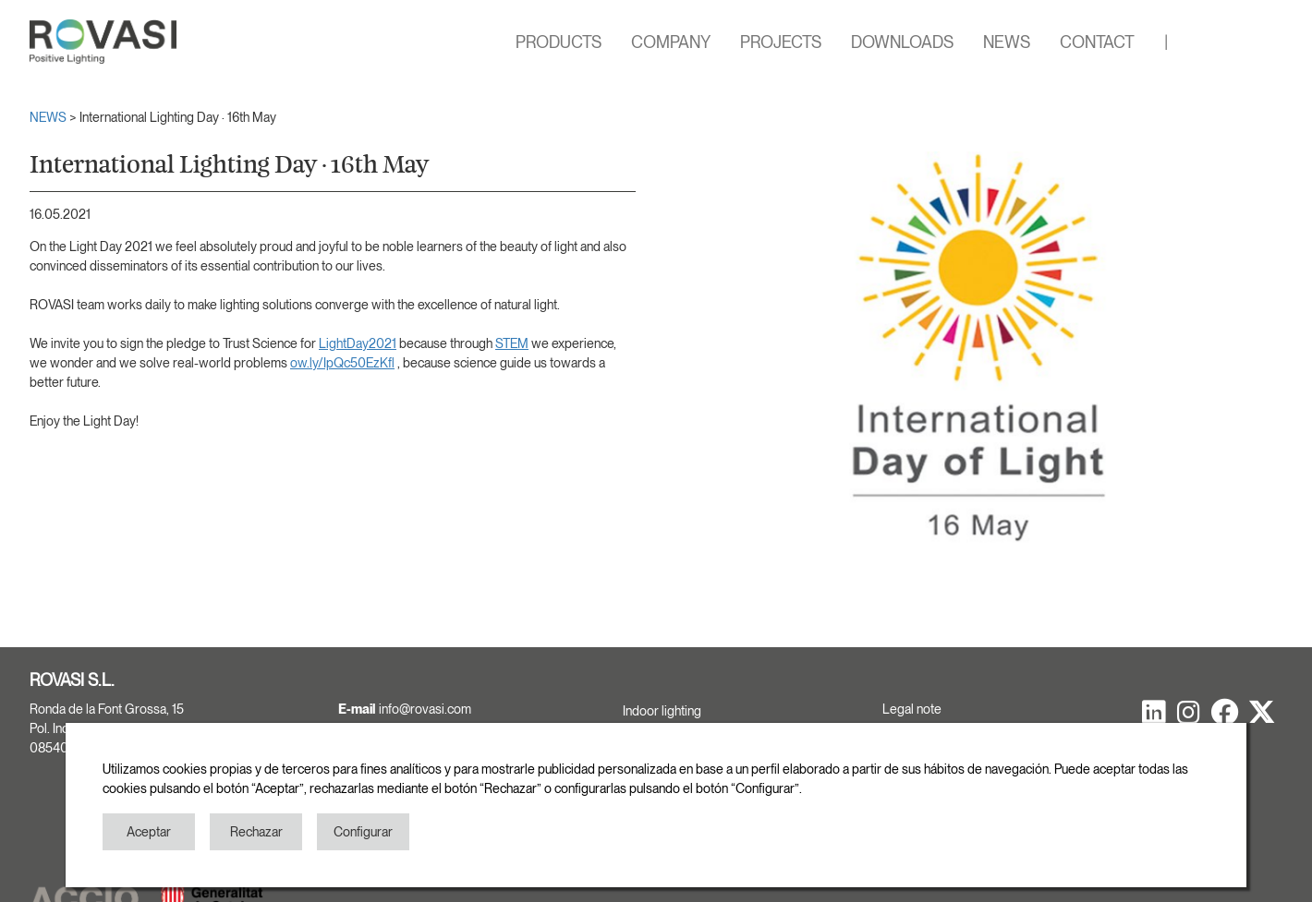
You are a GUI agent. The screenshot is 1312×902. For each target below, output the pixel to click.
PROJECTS (780, 42)
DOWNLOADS (902, 42)
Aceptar (149, 831)
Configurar (363, 831)
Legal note (911, 709)
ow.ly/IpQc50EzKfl (342, 362)
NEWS (1006, 42)
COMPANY (671, 42)
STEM (511, 343)
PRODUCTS (558, 42)
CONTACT (1097, 42)
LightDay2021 (357, 343)
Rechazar (256, 831)
